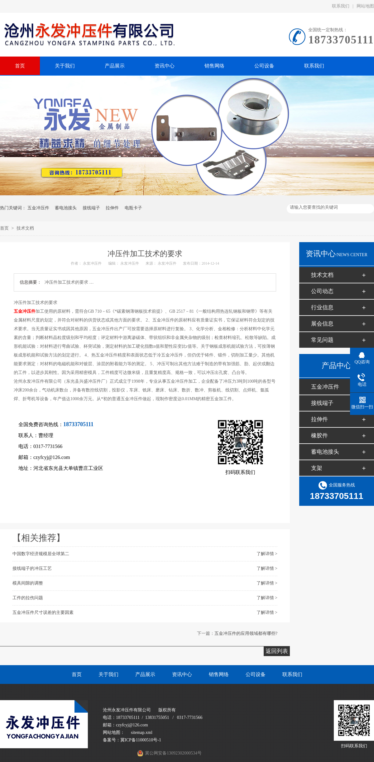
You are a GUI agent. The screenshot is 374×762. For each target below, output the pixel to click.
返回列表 (277, 651)
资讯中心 (182, 674)
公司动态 (322, 291)
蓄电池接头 (66, 208)
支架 (316, 468)
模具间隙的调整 (27, 583)
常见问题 (322, 340)
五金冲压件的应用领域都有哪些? (245, 633)
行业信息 (322, 307)
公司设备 (256, 674)
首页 (5, 228)
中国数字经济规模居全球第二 (40, 553)
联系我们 (340, 6)
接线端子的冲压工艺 (32, 568)
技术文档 (25, 228)
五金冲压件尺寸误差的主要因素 (43, 612)
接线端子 (91, 208)
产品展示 (145, 674)
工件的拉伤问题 (27, 597)
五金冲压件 (38, 208)
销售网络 (219, 674)
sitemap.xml (141, 732)
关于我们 (108, 674)
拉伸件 (112, 208)
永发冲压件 (92, 263)
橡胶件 (319, 435)
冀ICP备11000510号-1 (140, 740)
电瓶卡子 (133, 208)
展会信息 (322, 324)
